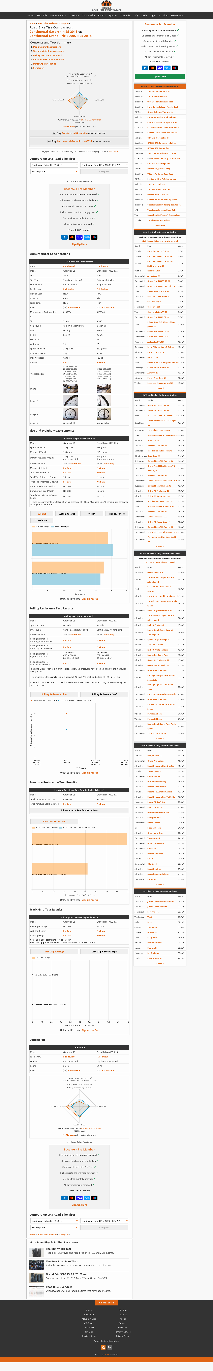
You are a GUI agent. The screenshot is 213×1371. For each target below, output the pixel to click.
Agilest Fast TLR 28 (155, 342)
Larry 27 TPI (152, 937)
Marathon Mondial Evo (158, 874)
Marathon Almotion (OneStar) (161, 766)
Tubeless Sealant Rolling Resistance (164, 204)
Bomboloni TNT (154, 942)
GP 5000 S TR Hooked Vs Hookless (162, 132)
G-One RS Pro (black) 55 (158, 665)
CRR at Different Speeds (158, 163)
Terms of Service (123, 1331)
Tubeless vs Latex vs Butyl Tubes (162, 210)
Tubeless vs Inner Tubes (158, 220)
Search (143, 15)
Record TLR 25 (153, 270)
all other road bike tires (91, 119)
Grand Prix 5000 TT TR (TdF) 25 (161, 286)
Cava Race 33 (154, 456)
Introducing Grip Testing (158, 168)
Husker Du (152, 932)
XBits (107, 1354)
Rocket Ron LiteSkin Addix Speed (162, 596)
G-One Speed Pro (155, 572)
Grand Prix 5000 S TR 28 (158, 317)
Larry (149, 922)
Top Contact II (153, 838)
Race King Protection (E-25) (159, 610)
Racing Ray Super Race (158, 655)
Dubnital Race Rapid (156, 670)
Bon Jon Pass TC (154, 755)
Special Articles (89, 1336)
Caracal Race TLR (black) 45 (160, 527)
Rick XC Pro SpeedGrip (157, 650)
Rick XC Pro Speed (155, 625)
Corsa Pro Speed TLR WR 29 (159, 256)
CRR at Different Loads (158, 138)
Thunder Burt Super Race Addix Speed (162, 603)
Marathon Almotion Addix (159, 791)
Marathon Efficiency (156, 781)
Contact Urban (154, 776)
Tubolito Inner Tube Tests (159, 189)
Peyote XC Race (154, 713)
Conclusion (38, 68)
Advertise (122, 1327)
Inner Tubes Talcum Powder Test (162, 107)
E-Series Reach (154, 828)
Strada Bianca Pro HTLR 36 (160, 501)
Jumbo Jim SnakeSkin (157, 906)
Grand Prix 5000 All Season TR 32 (162, 532)
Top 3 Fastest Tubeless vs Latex (161, 153)
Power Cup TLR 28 (155, 352)
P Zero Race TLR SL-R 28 (158, 291)
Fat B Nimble (153, 953)
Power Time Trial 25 (156, 378)
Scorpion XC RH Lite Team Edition (159, 589)
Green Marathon (155, 833)
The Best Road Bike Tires (158, 91)
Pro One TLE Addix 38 (157, 445)
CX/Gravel (74, 15)
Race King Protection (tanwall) (161, 694)
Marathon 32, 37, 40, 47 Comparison (163, 215)
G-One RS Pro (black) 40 (158, 491)
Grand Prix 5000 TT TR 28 (158, 281)
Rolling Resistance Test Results (48, 55)
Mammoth (152, 948)
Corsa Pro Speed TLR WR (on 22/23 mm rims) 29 (160, 263)
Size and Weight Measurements (48, 51)
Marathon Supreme (156, 786)
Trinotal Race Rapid (156, 733)
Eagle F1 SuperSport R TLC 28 (160, 347)
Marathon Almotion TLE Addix (161, 797)
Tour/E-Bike (88, 15)
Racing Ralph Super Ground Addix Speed (160, 632)
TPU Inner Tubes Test (157, 96)
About (123, 1318)
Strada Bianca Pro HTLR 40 (160, 450)
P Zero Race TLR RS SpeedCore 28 (162, 362)
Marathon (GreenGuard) (158, 812)
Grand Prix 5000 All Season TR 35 (162, 480)
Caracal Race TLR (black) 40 (160, 461)
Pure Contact (153, 822)
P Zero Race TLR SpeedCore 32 (161, 506)
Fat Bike (102, 15)
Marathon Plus (154, 869)
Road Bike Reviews (47, 1234)
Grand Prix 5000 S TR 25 (158, 336)
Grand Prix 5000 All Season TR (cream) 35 (161, 468)
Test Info (125, 15)
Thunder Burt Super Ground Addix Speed (160, 579)
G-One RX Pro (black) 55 (158, 660)
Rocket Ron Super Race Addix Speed (161, 706)
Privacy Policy (122, 1336)
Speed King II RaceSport (158, 639)
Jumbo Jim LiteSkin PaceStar (160, 901)
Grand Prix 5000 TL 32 (157, 516)
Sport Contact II (154, 807)
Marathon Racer (155, 853)
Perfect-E (151, 879)
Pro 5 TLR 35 (153, 440)
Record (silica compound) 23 (160, 383)
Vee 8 (149, 917)
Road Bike (42, 15)
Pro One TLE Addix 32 (157, 511)
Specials (113, 15)
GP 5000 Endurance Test (158, 194)
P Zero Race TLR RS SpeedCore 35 (163, 435)
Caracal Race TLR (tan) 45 (159, 486)
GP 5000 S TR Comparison (158, 148)
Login (153, 15)
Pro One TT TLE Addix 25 (158, 296)
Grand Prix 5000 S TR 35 (158, 405)
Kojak (150, 858)
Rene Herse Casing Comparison (163, 158)
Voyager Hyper (154, 771)
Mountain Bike (58, 15)
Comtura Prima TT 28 (157, 312)
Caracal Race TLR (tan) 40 (159, 430)
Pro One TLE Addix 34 (157, 475)
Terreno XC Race (155, 644)
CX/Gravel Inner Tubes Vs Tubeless (163, 127)
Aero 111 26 (152, 372)
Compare (63, 1234)
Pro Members (178, 15)
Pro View (163, 15)
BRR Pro (122, 1310)
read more (113, 151)
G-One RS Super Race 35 (159, 496)
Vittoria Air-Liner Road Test (160, 174)
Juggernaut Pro (154, 958)
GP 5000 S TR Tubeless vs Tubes (161, 143)
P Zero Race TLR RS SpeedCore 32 (163, 415)
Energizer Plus (153, 817)
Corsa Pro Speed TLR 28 (158, 251)
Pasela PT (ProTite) (156, 802)
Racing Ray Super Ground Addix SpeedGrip (162, 677)
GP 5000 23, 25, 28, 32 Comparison (162, 199)
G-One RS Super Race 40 (159, 522)
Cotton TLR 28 (153, 307)
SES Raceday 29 (154, 301)
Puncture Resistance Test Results (49, 59)
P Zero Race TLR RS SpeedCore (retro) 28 (161, 324)
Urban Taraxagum (155, 843)
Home (30, 15)
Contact (122, 1323)
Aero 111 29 (152, 357)
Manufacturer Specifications (47, 47)
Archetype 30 (153, 276)
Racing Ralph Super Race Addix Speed (161, 726)
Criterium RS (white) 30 (158, 367)
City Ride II (152, 864)
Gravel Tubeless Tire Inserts (160, 112)
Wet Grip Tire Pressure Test (160, 101)
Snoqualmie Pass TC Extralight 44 (162, 422)
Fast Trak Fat (153, 912)
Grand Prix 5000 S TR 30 (158, 331)
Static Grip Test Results (44, 63)
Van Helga (152, 927)
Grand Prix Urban (155, 761)
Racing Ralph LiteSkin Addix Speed (160, 687)
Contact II (151, 848)
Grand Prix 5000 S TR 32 (158, 410)
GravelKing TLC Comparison (162, 179)
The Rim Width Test (156, 184)
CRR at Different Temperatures (162, 122)
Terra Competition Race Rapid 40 (162, 539)
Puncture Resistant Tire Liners (161, 117)
